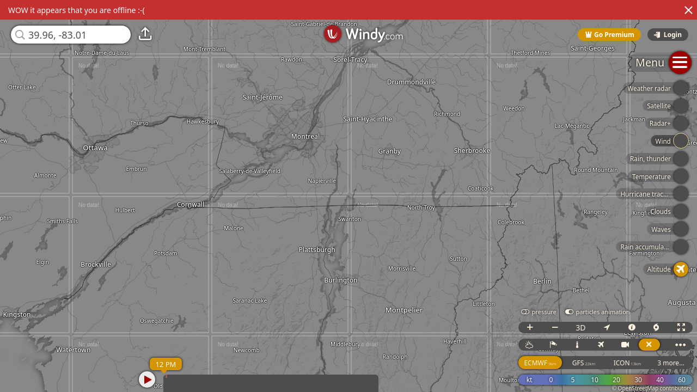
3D (580, 327)
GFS (583, 362)
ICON (627, 362)
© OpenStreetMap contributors (652, 388)
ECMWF (540, 362)
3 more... (670, 362)
